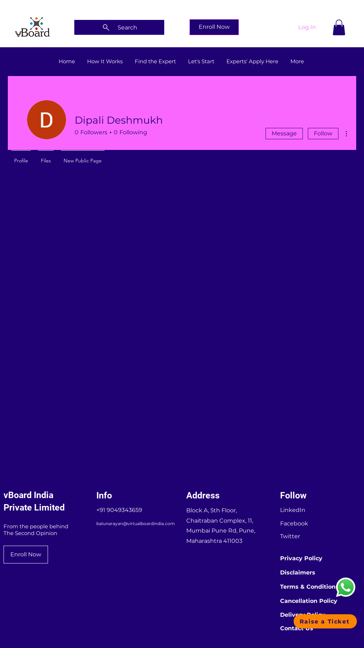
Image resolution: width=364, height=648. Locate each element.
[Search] (119, 27)
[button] (339, 27)
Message (284, 133)
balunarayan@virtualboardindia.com (135, 523)
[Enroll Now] (214, 27)
